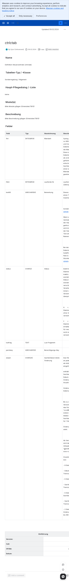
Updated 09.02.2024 (50, 29)
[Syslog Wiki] (13, 23)
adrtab (65, 212)
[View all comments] (63, 565)
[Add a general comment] (16, 575)
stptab (65, 261)
